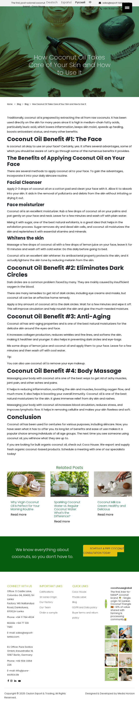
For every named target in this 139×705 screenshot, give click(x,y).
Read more (18, 514)
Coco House (79, 591)
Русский (80, 2)
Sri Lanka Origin (48, 597)
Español (66, 2)
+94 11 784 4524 (25, 617)
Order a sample (48, 612)
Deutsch (52, 2)
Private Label (79, 597)
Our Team (45, 607)
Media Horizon (126, 693)
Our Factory (46, 602)
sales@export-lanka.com (114, 2)
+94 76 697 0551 (110, 8)
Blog (74, 602)
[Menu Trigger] (127, 8)
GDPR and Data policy (84, 607)
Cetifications (47, 591)
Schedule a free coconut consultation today (103, 551)
